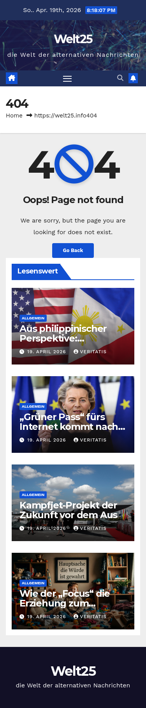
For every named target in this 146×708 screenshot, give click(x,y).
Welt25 (73, 39)
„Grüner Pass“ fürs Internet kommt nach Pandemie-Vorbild (68, 426)
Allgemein (33, 318)
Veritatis (90, 351)
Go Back (73, 250)
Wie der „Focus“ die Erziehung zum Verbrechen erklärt (64, 603)
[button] (120, 78)
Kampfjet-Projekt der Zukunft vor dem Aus (68, 509)
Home (14, 115)
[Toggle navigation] (67, 78)
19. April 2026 (47, 351)
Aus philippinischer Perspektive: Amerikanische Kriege (70, 338)
